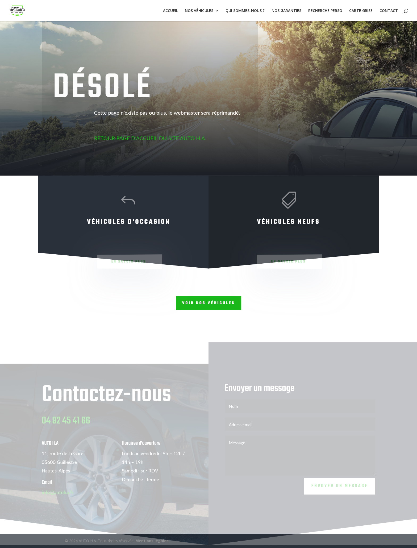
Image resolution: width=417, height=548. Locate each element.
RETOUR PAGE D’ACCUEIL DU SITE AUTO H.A (143, 138)
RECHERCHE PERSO (325, 11)
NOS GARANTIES (286, 11)
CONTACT (389, 11)
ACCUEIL (170, 11)
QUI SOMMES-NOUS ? (245, 11)
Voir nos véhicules (208, 303)
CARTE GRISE (361, 11)
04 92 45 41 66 (66, 425)
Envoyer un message (339, 491)
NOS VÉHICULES (199, 11)
